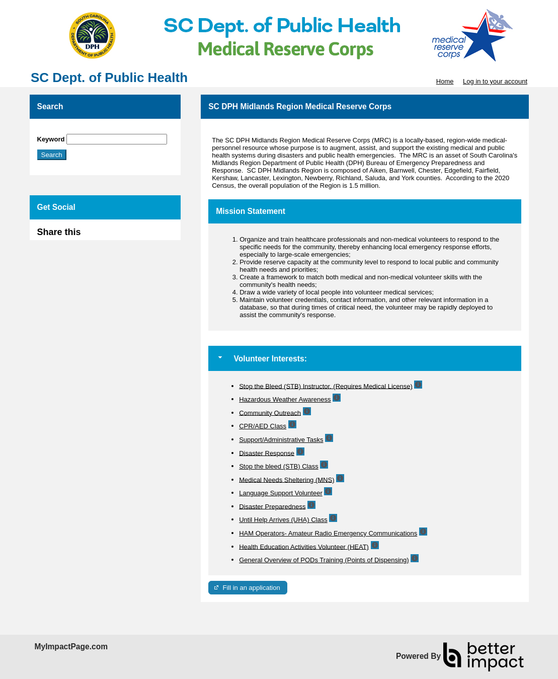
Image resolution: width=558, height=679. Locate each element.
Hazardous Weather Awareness (285, 399)
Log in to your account (495, 81)
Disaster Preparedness (272, 506)
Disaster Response (266, 453)
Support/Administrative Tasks (281, 439)
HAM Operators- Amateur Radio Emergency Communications (328, 533)
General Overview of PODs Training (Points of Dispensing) (324, 560)
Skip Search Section (66, 130)
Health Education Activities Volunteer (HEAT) (304, 546)
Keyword (51, 139)
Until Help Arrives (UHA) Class (283, 519)
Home (445, 81)
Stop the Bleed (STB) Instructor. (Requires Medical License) (326, 386)
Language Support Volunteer (281, 493)
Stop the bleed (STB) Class (278, 466)
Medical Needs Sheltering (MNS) (286, 479)
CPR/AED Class (262, 426)
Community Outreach (270, 412)
